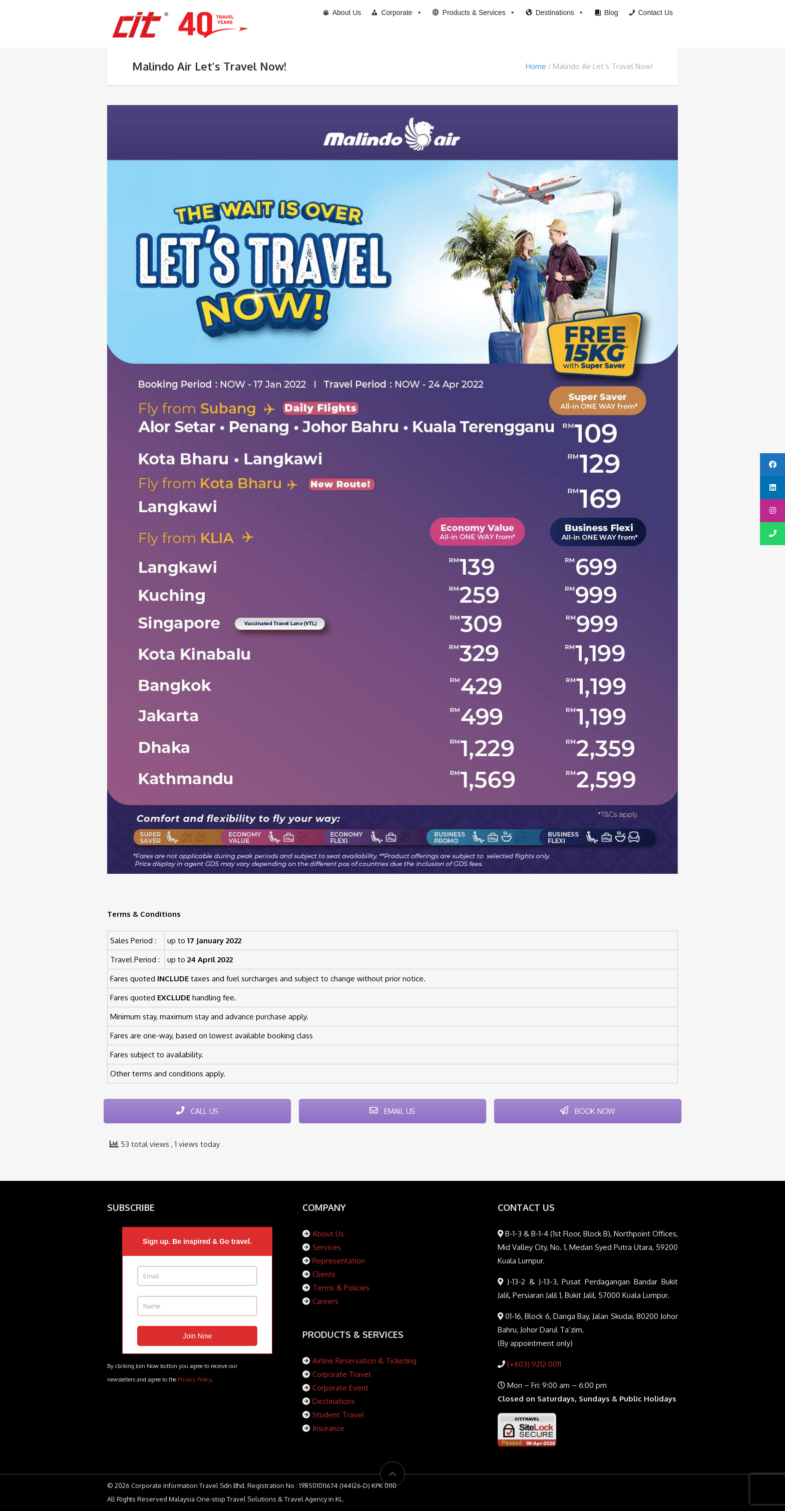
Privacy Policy (194, 1379)
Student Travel (338, 1414)
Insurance (328, 1428)
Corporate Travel (341, 1374)
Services (326, 1247)
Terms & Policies (340, 1287)
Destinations (333, 1401)
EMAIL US (392, 1111)
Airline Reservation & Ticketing (364, 1360)
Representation (338, 1260)
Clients (323, 1274)
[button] (474, 12)
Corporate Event (340, 1387)
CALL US (197, 1111)
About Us (328, 1233)
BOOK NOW (587, 1111)
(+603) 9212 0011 (533, 1364)
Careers (325, 1301)
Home (536, 66)
